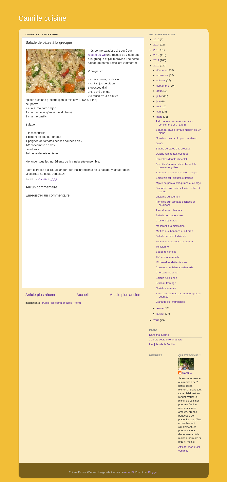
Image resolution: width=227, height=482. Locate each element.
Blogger (152, 472)
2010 (156, 65)
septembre (163, 85)
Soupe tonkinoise (166, 251)
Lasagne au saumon (168, 196)
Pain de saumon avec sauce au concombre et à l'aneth (174, 123)
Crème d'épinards (166, 220)
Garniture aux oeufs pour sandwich (176, 138)
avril (159, 111)
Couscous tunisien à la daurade (174, 267)
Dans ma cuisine (159, 334)
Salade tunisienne (166, 277)
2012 (156, 55)
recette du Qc (96, 54)
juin (159, 101)
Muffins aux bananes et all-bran (174, 231)
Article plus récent (40, 295)
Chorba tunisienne (167, 272)
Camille (187, 372)
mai (159, 106)
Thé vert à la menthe (168, 257)
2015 (156, 39)
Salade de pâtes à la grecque (173, 148)
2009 (156, 320)
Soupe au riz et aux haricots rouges (177, 172)
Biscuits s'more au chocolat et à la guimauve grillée (176, 166)
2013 (156, 49)
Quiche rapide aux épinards (172, 153)
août (159, 90)
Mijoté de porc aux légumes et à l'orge (178, 182)
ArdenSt (129, 472)
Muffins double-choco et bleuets (174, 241)
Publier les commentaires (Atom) (61, 302)
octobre (161, 80)
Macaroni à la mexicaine (170, 225)
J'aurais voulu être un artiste (165, 339)
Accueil (82, 295)
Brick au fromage (166, 283)
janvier (161, 313)
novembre (163, 75)
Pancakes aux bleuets (169, 210)
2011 (156, 60)
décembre (163, 70)
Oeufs (159, 143)
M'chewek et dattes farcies (171, 262)
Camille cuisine (42, 18)
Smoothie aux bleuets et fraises (174, 177)
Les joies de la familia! (162, 344)
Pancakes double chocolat (171, 159)
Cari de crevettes (166, 288)
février (161, 308)
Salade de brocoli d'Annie (171, 236)
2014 (156, 44)
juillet (160, 96)
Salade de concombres (169, 215)
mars (160, 116)
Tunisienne (162, 246)
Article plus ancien (125, 295)
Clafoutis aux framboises (170, 301)
